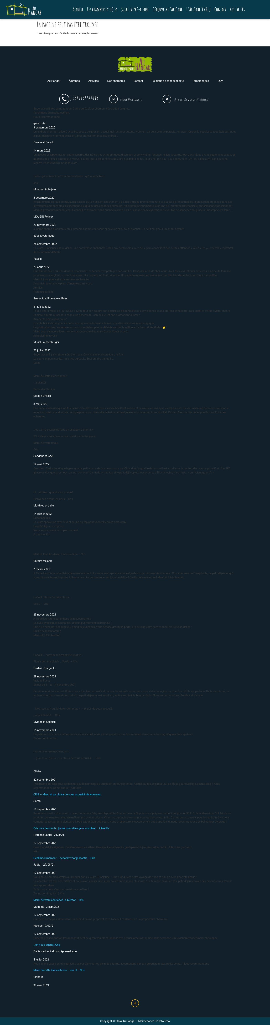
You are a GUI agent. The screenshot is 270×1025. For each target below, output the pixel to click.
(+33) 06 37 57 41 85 (83, 98)
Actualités (237, 9)
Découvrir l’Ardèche (168, 9)
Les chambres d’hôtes (102, 9)
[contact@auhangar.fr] (113, 99)
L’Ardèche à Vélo (198, 9)
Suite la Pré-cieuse (135, 9)
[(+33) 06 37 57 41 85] (64, 99)
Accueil (78, 9)
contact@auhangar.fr (131, 100)
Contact (220, 9)
